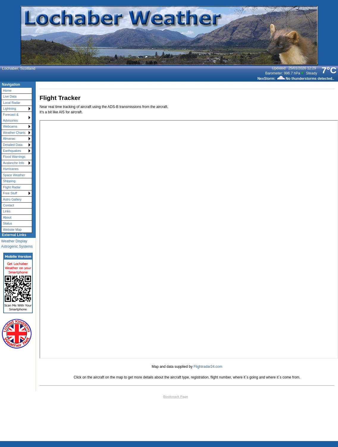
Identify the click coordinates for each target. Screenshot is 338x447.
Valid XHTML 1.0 (207, 402)
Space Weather (14, 175)
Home (7, 90)
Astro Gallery (12, 199)
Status (7, 223)
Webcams (10, 126)
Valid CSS (230, 402)
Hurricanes (10, 169)
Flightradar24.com (208, 367)
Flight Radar (12, 187)
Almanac (9, 138)
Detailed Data (12, 145)
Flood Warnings (14, 156)
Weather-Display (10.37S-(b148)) (167, 402)
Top (138, 396)
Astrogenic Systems (17, 246)
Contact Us (152, 396)
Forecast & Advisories (10, 117)
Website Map (12, 229)
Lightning (9, 108)
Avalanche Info (13, 163)
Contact (8, 205)
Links (6, 211)
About (7, 217)
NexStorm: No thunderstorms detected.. (295, 79)
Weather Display (14, 241)
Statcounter (218, 419)
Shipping (9, 181)
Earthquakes (12, 150)
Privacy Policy (219, 410)
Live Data (10, 96)
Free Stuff (10, 193)
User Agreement (188, 410)
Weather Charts (14, 132)
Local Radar (11, 102)
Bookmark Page (175, 396)
